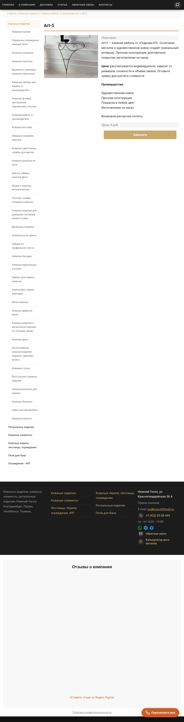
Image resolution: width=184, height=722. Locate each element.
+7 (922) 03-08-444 (158, 515)
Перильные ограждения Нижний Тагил (25, 42)
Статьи (62, 5)
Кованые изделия (29, 13)
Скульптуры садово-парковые (23, 291)
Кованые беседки (22, 256)
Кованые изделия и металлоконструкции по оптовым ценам (24, 327)
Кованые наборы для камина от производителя (24, 86)
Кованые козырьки (23, 52)
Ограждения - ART (19, 463)
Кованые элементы (20, 435)
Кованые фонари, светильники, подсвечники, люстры (24, 102)
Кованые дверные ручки (22, 312)
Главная (8, 5)
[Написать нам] (177, 5)
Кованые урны (20, 339)
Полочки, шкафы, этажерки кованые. (23, 200)
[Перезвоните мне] (160, 712)
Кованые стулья (21, 368)
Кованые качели (21, 31)
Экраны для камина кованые (23, 279)
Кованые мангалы (22, 61)
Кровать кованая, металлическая (22, 187)
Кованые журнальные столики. (24, 266)
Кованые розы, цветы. (24, 235)
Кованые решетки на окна (23, 162)
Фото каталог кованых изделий (24, 378)
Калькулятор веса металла (153, 541)
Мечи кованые (20, 302)
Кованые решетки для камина (24, 391)
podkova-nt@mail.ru (161, 509)
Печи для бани (17, 455)
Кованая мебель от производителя (60, 13)
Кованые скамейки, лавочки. (23, 138)
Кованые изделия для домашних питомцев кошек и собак (24, 214)
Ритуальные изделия (21, 427)
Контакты (105, 5)
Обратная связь (83, 5)
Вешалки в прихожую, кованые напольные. (24, 71)
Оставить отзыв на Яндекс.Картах (92, 697)
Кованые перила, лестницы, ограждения (22, 445)
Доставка (46, 5)
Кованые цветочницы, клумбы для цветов (24, 150)
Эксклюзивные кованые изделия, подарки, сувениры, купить (23, 353)
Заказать (140, 135)
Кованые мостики (22, 127)
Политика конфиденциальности (92, 712)
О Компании (27, 5)
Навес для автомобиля (25, 410)
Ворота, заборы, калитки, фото (21, 175)
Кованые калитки (22, 418)
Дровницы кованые (23, 227)
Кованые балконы (22, 401)
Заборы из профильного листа (23, 246)
